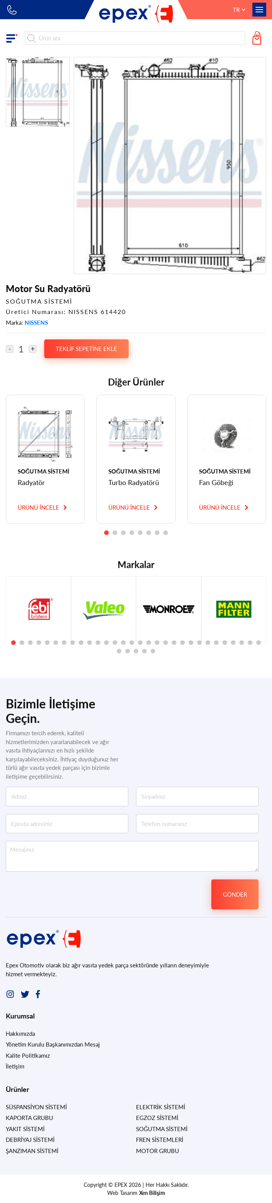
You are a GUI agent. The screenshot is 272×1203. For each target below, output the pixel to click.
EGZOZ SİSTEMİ (157, 1117)
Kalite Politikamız (28, 1055)
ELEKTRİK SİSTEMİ (160, 1106)
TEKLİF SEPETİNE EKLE (86, 348)
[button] (106, 532)
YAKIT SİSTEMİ (25, 1128)
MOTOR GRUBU (157, 1150)
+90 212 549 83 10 (12, 9)
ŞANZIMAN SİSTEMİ (32, 1150)
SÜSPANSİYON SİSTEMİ (36, 1106)
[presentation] (149, 894)
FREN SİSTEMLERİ (159, 1139)
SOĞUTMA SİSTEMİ (161, 1128)
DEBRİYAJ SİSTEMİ (30, 1139)
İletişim (15, 1066)
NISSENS (36, 322)
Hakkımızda (20, 1033)
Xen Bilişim (152, 1193)
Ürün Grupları (13, 38)
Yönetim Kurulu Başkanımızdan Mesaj (53, 1044)
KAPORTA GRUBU (29, 1117)
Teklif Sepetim (258, 38)
